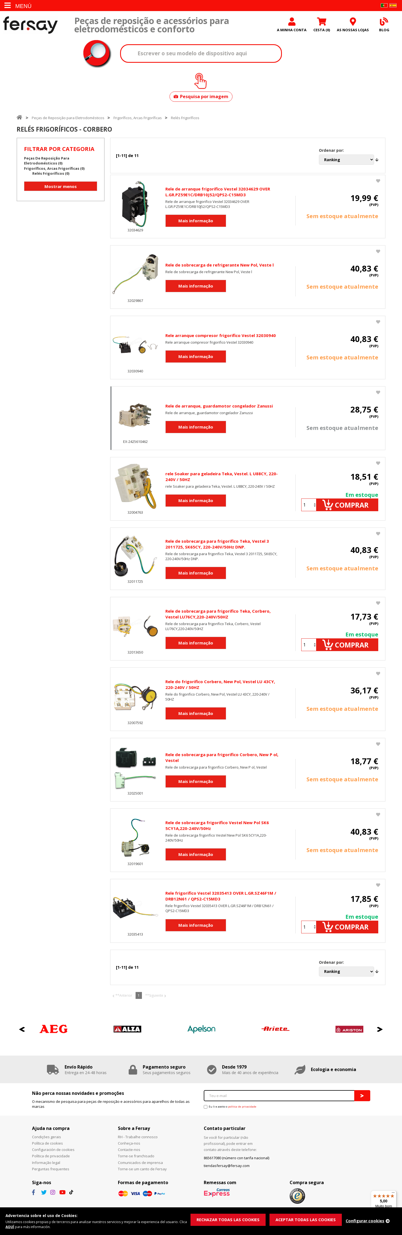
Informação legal (46, 1169)
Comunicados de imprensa (140, 1169)
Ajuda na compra (51, 1135)
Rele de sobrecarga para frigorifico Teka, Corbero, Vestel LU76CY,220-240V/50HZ (218, 618)
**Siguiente (154, 1002)
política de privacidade (242, 1114)
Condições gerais (46, 1143)
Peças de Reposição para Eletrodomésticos (68, 118)
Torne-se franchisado (136, 1163)
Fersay (30, 25)
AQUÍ (18, 1226)
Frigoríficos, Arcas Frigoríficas (137, 118)
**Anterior (123, 1002)
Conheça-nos (129, 1150)
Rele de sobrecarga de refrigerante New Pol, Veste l (219, 266)
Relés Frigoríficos (185, 118)
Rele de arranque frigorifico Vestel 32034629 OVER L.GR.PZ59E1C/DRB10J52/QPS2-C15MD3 (217, 193)
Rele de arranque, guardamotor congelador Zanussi (219, 407)
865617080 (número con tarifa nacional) (236, 1164)
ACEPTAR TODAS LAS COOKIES (308, 1219)
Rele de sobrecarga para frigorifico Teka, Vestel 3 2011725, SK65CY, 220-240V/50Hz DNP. (217, 547)
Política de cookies (47, 1150)
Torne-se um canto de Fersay (142, 1175)
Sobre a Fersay (134, 1135)
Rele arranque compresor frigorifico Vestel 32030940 (220, 336)
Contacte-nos (129, 1156)
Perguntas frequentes (50, 1175)
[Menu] (393, 1193)
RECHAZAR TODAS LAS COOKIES (229, 1219)
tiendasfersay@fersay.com (227, 1172)
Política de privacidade (51, 1163)
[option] (54, 1036)
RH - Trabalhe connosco (138, 1143)
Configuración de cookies (53, 1156)
